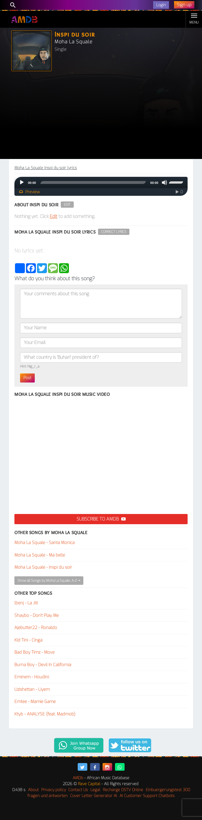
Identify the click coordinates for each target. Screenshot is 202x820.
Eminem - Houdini (31, 677)
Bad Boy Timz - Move (34, 652)
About (33, 790)
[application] (101, 182)
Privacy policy (53, 790)
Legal (95, 790)
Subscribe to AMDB (101, 519)
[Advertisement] (101, 116)
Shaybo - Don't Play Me (36, 615)
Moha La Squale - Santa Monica (44, 542)
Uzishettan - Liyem (32, 689)
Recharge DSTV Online (123, 790)
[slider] (93, 182)
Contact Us (78, 790)
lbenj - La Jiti (26, 603)
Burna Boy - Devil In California (42, 665)
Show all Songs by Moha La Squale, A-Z (49, 580)
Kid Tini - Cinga (28, 640)
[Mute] (164, 182)
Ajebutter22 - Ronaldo (35, 627)
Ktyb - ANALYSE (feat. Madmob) (44, 714)
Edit (67, 204)
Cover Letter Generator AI (93, 795)
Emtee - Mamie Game (35, 701)
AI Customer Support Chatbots (147, 795)
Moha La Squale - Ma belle (39, 555)
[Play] (22, 182)
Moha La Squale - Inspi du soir (43, 567)
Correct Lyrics (113, 232)
